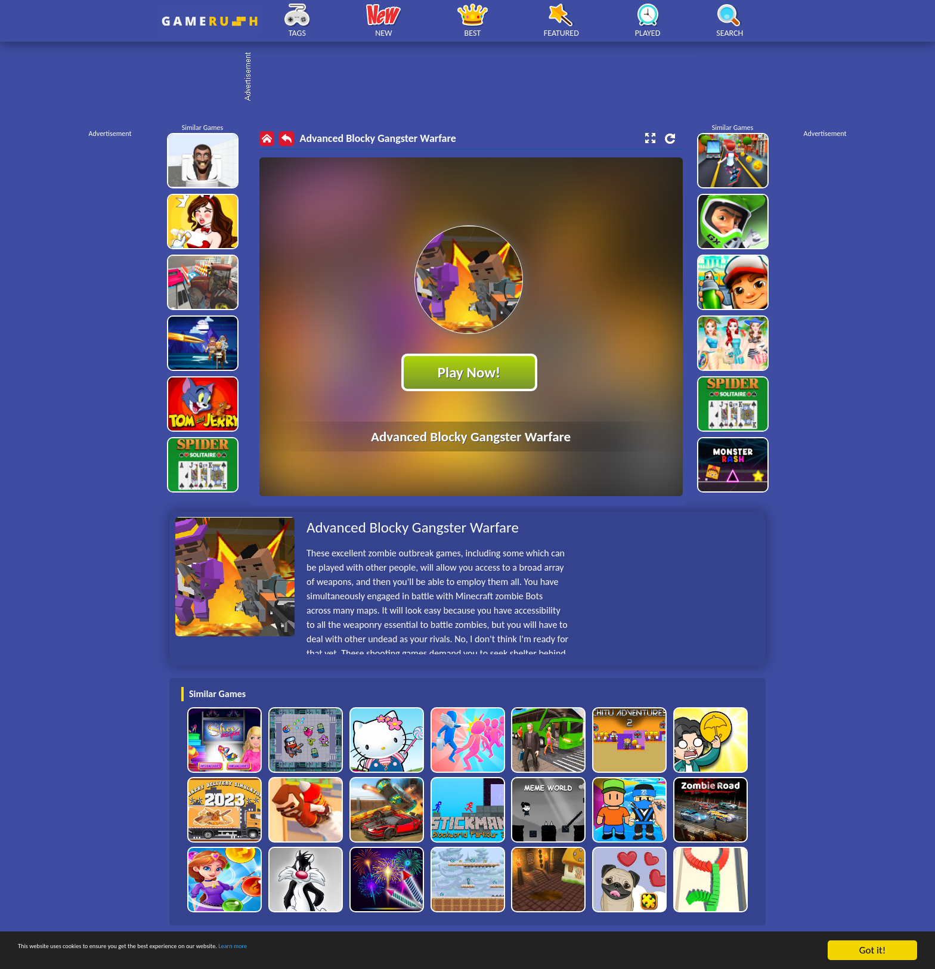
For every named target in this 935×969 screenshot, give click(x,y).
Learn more (372, 951)
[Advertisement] (473, 77)
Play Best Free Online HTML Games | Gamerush (209, 21)
